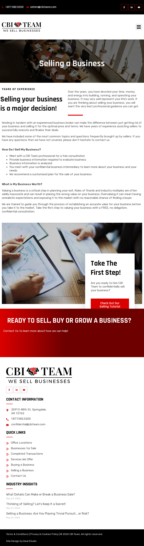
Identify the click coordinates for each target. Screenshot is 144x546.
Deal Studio (30, 541)
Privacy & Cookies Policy (44, 534)
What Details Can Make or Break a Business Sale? (40, 494)
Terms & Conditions (17, 534)
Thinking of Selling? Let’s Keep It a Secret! (36, 504)
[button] (138, 27)
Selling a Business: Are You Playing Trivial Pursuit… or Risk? (47, 513)
